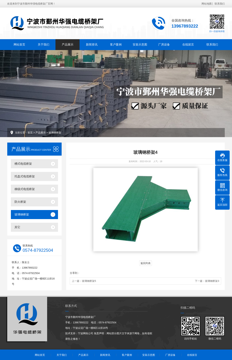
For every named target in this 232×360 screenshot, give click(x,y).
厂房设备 (164, 44)
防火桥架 (20, 201)
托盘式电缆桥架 (24, 176)
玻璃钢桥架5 (89, 280)
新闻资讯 (92, 44)
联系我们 (220, 3)
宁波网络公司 (85, 333)
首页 (30, 132)
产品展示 (67, 44)
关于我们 (43, 44)
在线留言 (188, 44)
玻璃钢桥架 (55, 132)
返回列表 (145, 263)
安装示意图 (140, 44)
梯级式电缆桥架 (24, 189)
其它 (17, 227)
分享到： (75, 272)
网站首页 (19, 44)
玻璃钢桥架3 (212, 280)
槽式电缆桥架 (23, 163)
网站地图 (207, 3)
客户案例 (116, 44)
